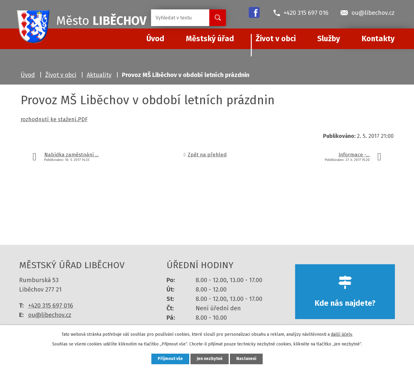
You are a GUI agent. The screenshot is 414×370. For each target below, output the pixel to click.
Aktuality (99, 74)
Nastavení (247, 359)
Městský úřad (210, 38)
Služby (328, 38)
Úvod (28, 74)
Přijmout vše (170, 359)
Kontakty (378, 38)
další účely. (342, 334)
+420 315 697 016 (50, 305)
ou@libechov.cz (49, 314)
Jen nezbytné (210, 359)
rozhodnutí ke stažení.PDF (54, 119)
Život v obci (276, 38)
